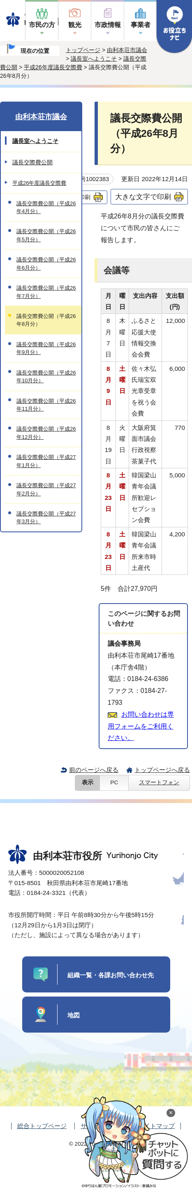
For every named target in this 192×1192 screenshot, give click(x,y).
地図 (73, 1015)
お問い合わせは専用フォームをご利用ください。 (141, 726)
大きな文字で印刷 (143, 197)
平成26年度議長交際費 (53, 67)
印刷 (84, 197)
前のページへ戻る (93, 769)
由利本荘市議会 (127, 50)
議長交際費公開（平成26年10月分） (46, 377)
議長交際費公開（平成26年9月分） (46, 348)
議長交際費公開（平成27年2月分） (46, 489)
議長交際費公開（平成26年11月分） (46, 405)
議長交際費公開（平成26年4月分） (46, 207)
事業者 (140, 24)
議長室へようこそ (94, 58)
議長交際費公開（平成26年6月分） (46, 263)
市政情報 (108, 24)
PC (114, 782)
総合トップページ (42, 1125)
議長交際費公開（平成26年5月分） (46, 235)
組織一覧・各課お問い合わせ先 (110, 975)
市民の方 (42, 24)
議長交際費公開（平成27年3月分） (46, 517)
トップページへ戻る (162, 769)
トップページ (83, 50)
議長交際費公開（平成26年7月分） (46, 292)
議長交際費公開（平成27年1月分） (46, 461)
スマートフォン (159, 782)
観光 (74, 24)
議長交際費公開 (32, 162)
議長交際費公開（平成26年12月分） (46, 433)
